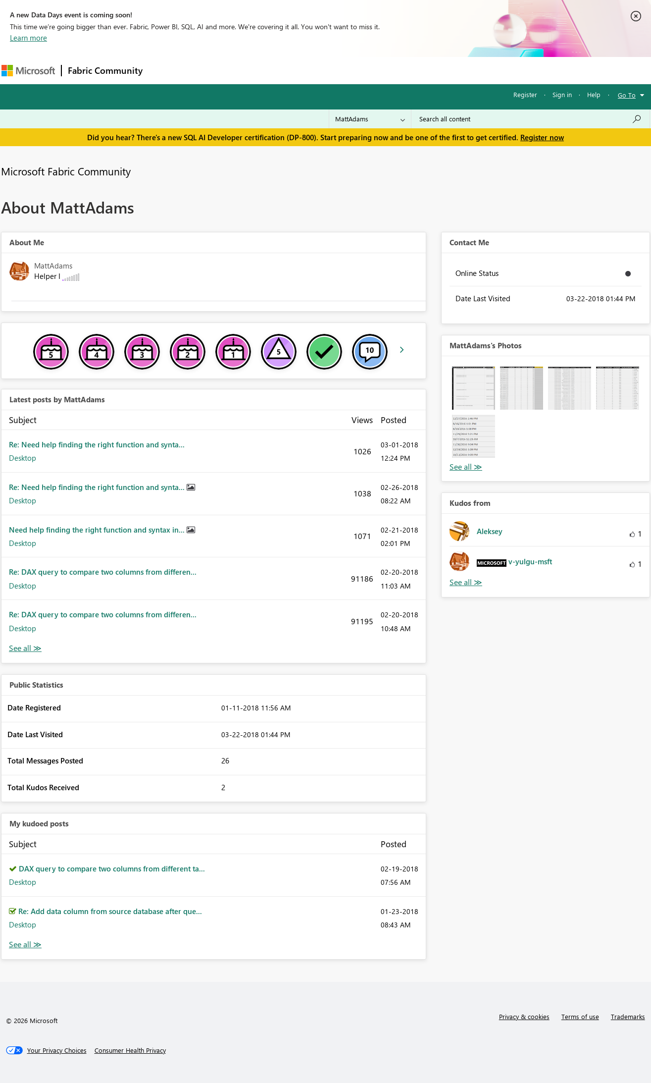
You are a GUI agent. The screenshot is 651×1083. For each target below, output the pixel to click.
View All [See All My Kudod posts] (25, 944)
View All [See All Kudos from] (466, 582)
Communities (293, 70)
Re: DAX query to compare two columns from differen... (103, 572)
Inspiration (209, 70)
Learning (375, 70)
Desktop (22, 458)
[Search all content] (530, 118)
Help (594, 94)
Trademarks (628, 1016)
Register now (542, 137)
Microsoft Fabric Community (66, 171)
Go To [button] (627, 95)
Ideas (249, 70)
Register (525, 94)
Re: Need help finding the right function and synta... (97, 444)
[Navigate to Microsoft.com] (28, 70)
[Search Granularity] (370, 118)
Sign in (562, 94)
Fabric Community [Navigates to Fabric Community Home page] (105, 70)
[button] (473, 388)
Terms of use (580, 1016)
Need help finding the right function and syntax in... (98, 530)
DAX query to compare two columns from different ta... (112, 868)
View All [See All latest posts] (25, 648)
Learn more (28, 38)
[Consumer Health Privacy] (130, 1050)
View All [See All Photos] (466, 467)
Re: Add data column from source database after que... (110, 911)
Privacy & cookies (524, 1016)
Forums (165, 70)
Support (417, 70)
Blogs (338, 70)
